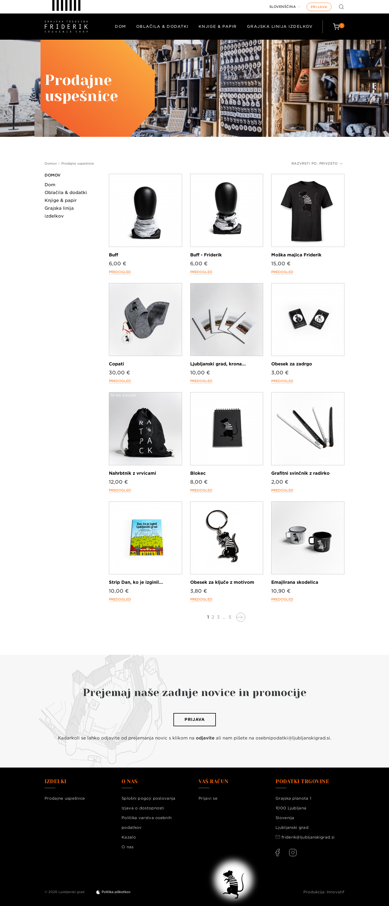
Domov (53, 175)
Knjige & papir (218, 26)
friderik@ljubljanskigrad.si (307, 837)
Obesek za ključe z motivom (222, 582)
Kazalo (129, 837)
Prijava (319, 7)
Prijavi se (208, 798)
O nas (128, 847)
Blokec (198, 473)
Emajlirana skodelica (294, 582)
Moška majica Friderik (296, 254)
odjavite (205, 738)
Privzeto (331, 163)
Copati (116, 364)
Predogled (120, 272)
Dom (120, 26)
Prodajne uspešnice (65, 798)
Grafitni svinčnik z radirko (300, 473)
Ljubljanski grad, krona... (218, 364)
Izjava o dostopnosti (143, 808)
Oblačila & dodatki (162, 26)
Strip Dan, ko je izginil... (136, 582)
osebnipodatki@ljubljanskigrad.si (293, 738)
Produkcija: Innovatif (323, 892)
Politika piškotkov (116, 892)
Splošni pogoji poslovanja (149, 798)
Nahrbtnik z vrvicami (132, 473)
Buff (113, 254)
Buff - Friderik (206, 254)
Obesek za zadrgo (291, 364)
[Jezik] (284, 6)
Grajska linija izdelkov (280, 26)
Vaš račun (214, 782)
